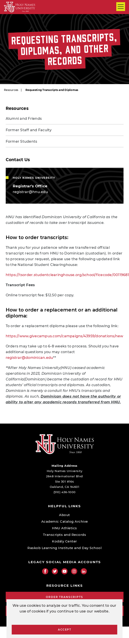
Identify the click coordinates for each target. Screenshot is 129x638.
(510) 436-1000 (65, 492)
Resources (11, 90)
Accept (64, 629)
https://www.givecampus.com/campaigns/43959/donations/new (64, 336)
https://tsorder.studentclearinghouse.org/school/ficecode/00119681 (67, 275)
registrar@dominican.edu (29, 358)
